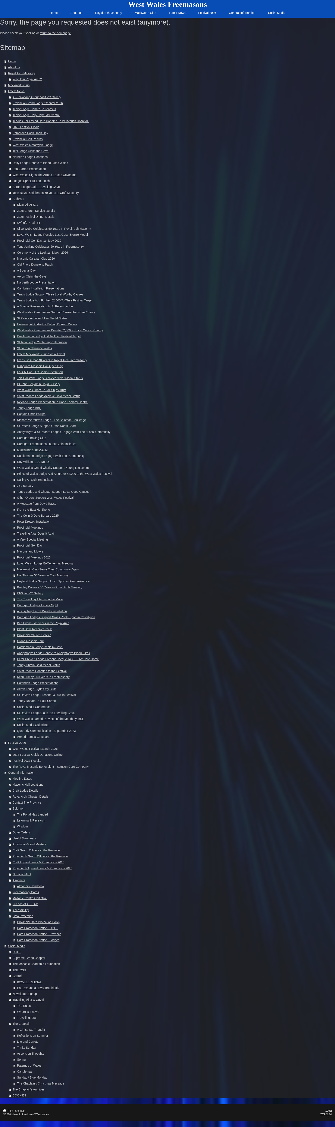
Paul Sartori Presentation (29, 169)
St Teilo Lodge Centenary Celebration (42, 342)
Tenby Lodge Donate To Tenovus (34, 109)
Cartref (17, 976)
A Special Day (26, 270)
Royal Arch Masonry (21, 73)
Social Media (16, 946)
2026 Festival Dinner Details (35, 216)
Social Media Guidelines (33, 724)
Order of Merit (22, 874)
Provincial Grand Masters (29, 844)
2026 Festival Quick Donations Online (38, 754)
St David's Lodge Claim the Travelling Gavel (46, 713)
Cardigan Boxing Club (31, 438)
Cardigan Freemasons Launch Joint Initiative (46, 444)
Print (8, 1110)
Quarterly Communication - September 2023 (46, 730)
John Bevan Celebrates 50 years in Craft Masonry (46, 192)
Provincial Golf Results (28, 139)
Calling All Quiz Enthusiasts (35, 479)
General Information (21, 772)
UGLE (17, 952)
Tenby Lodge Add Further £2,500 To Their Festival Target (55, 300)
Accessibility (21, 910)
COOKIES (19, 1095)
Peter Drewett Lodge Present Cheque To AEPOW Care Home (58, 659)
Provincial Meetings (30, 527)
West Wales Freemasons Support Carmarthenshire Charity (56, 312)
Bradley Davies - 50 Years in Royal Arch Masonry (49, 587)
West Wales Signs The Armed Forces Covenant (44, 175)
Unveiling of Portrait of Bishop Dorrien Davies (47, 324)
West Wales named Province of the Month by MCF (50, 719)
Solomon (18, 808)
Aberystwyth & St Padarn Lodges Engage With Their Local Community (63, 432)
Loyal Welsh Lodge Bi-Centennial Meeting (45, 563)
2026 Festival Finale (26, 127)
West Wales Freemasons (167, 4)
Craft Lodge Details (25, 790)
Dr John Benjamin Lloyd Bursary (38, 384)
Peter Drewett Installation (33, 521)
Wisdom (22, 826)
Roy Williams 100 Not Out (34, 461)
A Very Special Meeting (32, 539)
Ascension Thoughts (30, 1053)
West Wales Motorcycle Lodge (33, 145)
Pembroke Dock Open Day (30, 133)
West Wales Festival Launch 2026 (35, 748)
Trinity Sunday (26, 1047)
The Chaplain (21, 1023)
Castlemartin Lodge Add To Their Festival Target (49, 336)
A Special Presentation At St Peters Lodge (45, 306)
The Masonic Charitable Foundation (36, 964)
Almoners (19, 880)
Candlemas (24, 1071)
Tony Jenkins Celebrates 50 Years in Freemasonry (50, 246)
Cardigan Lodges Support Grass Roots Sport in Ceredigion (56, 617)
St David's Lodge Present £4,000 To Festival (46, 695)
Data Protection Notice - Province (39, 934)
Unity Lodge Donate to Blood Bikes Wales (40, 163)
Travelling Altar (27, 1017)
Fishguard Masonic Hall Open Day (40, 366)
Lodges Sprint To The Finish (31, 181)
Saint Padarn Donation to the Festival (42, 671)
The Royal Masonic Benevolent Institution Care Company (51, 766)
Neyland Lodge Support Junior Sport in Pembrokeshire (53, 581)
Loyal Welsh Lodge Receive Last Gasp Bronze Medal (52, 234)
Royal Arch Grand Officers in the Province (40, 856)
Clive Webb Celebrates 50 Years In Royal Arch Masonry (54, 228)
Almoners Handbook (30, 886)
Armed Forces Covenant (33, 736)
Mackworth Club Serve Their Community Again (48, 569)
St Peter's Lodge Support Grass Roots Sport (46, 426)
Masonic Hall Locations (28, 784)
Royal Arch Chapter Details (30, 796)
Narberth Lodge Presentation (36, 282)
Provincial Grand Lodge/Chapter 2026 (38, 103)
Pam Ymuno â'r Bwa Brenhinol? (38, 988)
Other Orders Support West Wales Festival (45, 497)
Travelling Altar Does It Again (36, 533)
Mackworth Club (18, 85)
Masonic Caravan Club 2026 (36, 258)
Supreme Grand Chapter (29, 958)
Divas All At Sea (27, 204)
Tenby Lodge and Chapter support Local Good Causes (53, 491)
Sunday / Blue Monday (32, 1077)
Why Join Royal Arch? (27, 79)
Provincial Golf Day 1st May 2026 (39, 240)
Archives (18, 198)
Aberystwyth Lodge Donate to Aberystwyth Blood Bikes (53, 653)
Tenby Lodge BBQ (29, 408)
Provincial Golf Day (30, 545)
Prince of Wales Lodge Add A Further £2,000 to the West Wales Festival (64, 473)
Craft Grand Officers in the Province (36, 850)
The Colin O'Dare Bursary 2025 (38, 515)
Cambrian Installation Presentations (40, 288)
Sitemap (20, 1110)
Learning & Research (31, 820)
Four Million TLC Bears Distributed (40, 372)
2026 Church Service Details (36, 210)
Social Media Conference (33, 707)
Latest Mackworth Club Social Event (41, 354)
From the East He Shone (33, 509)
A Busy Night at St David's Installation (42, 611)
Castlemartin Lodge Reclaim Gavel (40, 647)
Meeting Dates (22, 778)
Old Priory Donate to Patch (35, 264)
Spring (21, 1059)
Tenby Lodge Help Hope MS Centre (36, 115)
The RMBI (19, 970)
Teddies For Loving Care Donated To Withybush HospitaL (51, 121)
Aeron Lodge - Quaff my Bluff (36, 689)
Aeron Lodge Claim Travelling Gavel (36, 187)
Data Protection (23, 916)
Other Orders (21, 832)
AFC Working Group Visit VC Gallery (37, 97)
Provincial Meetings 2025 (33, 557)
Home (12, 61)
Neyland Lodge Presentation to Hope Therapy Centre (52, 402)
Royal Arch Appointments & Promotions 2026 (42, 868)
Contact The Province (27, 802)
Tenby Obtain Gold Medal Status (38, 665)
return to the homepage (55, 33)
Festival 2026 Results (27, 760)
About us (14, 67)
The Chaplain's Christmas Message (40, 1083)
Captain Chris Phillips (31, 414)
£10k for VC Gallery (30, 593)
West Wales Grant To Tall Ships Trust (41, 390)
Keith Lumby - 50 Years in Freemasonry (43, 677)
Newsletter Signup (25, 993)
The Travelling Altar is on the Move (40, 599)
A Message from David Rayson (37, 503)
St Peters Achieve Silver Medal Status (42, 318)
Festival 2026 (17, 742)
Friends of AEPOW (25, 904)
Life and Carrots (27, 1041)
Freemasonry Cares (26, 892)
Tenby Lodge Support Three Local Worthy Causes (50, 294)
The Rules (24, 1005)
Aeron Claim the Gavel (32, 276)
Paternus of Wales (29, 1065)
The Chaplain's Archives (29, 1089)
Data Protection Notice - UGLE (37, 928)
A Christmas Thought (31, 1029)
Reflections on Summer (32, 1035)
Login (329, 1110)
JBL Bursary (25, 485)
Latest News (16, 91)
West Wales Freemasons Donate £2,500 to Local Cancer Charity (60, 330)
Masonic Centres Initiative (30, 898)
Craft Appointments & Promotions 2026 (38, 862)
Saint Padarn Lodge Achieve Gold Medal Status (48, 396)
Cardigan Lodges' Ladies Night (37, 605)
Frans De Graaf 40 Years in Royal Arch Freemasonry (52, 360)
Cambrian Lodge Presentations (37, 683)
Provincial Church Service (34, 635)
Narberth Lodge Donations (30, 157)
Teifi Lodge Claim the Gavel (31, 151)
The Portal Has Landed (32, 814)
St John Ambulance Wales (34, 348)
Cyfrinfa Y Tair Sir (28, 222)
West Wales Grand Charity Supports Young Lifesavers (53, 467)
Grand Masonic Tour (30, 641)
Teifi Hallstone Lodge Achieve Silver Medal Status (50, 378)
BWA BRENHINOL (29, 982)
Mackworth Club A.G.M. (32, 450)
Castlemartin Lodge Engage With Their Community (51, 456)
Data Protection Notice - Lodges (38, 940)
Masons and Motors (30, 551)
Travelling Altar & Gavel (28, 999)
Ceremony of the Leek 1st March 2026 (42, 252)
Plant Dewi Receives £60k (34, 629)
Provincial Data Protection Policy (38, 922)
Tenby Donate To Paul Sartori (36, 701)
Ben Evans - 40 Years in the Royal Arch (43, 623)
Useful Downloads (25, 838)
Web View (326, 1113)
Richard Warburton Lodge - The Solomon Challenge (51, 420)
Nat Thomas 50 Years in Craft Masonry (43, 575)
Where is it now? (28, 1011)
